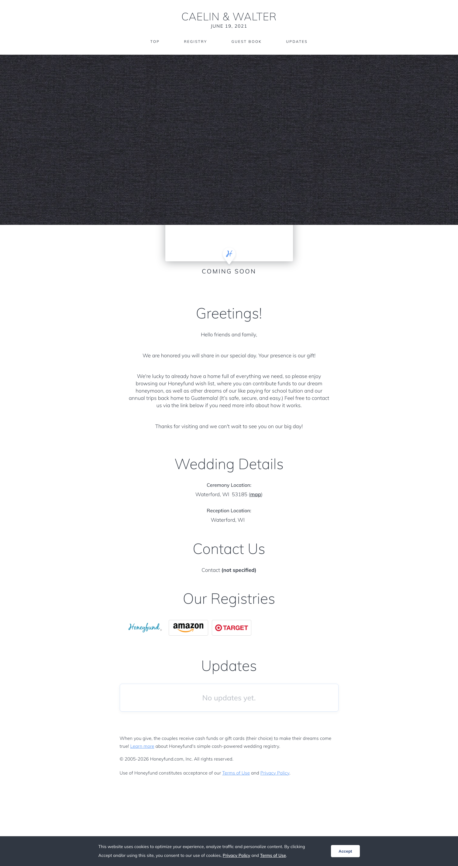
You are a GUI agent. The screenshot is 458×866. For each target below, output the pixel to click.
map (255, 494)
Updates (297, 42)
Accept (345, 851)
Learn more (142, 746)
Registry (195, 42)
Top (155, 42)
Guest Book (246, 42)
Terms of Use (236, 773)
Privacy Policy (274, 773)
